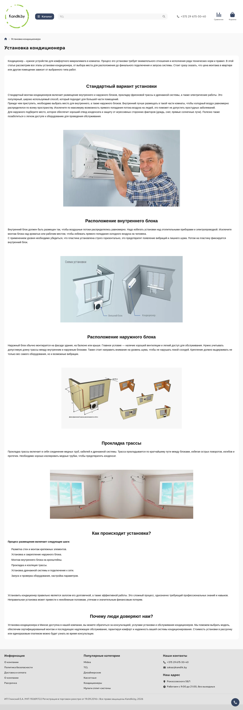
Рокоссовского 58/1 (178, 681)
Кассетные (90, 677)
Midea (87, 662)
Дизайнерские (92, 672)
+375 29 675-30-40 (191, 16)
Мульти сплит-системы (97, 688)
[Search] (113, 16)
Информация (14, 656)
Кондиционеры (93, 683)
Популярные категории (102, 656)
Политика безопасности (18, 667)
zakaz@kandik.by (177, 667)
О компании (11, 662)
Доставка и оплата (15, 672)
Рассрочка (10, 683)
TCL (86, 667)
